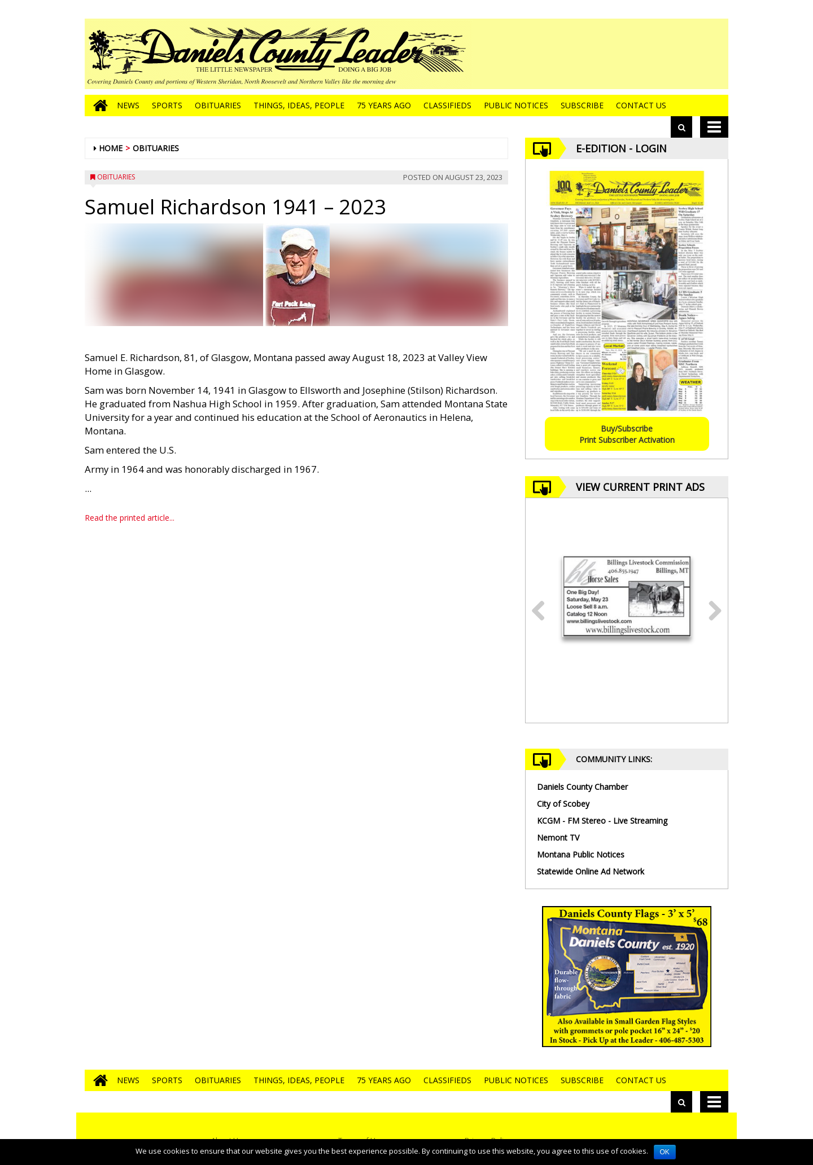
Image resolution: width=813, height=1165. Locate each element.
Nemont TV (558, 837)
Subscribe (582, 105)
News (128, 105)
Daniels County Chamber (582, 786)
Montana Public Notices (580, 854)
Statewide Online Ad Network (590, 871)
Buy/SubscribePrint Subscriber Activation (627, 434)
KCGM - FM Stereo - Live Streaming (602, 820)
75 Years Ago (384, 105)
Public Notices (516, 105)
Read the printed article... (129, 517)
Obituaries (218, 105)
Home (111, 148)
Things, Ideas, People (298, 105)
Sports (167, 105)
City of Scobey (563, 803)
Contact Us (641, 105)
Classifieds (447, 105)
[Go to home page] (98, 105)
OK (665, 1152)
